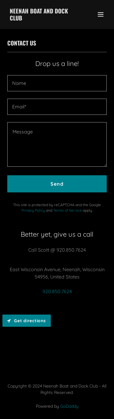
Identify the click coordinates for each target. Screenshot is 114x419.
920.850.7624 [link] (57, 291)
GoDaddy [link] (69, 406)
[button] (101, 14)
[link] (42, 19)
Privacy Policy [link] (33, 210)
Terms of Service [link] (67, 210)
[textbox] (57, 83)
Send (57, 184)
